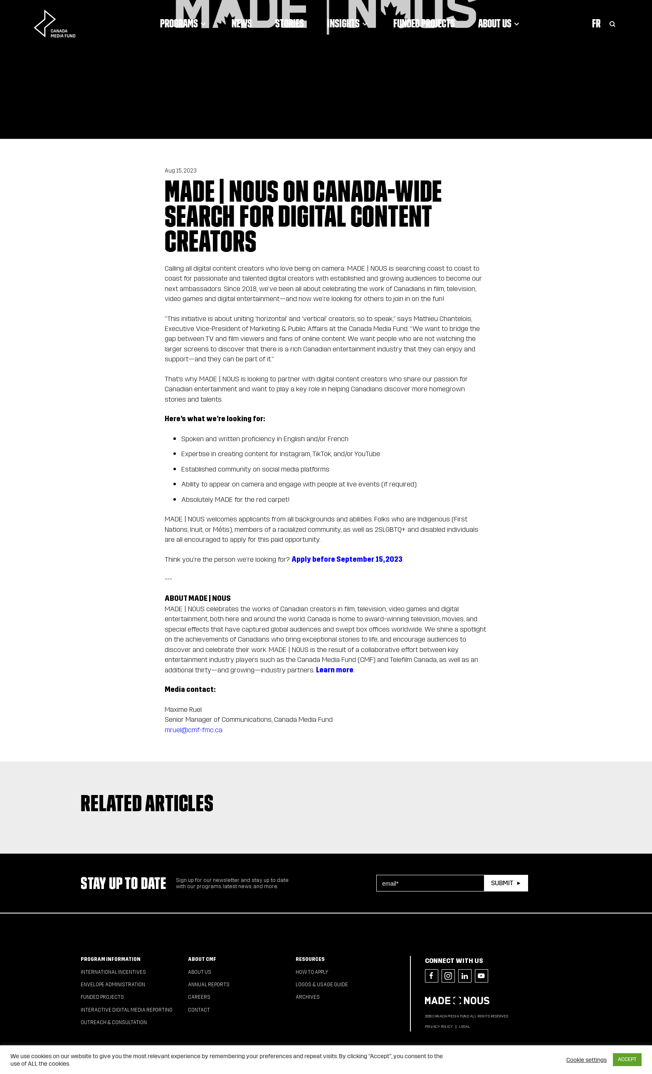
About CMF (202, 959)
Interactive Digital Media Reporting (127, 1010)
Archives (308, 997)
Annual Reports (209, 985)
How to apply (312, 972)
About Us (500, 23)
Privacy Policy (439, 1027)
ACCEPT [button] (627, 1059)
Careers (199, 997)
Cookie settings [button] (586, 1060)
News (242, 23)
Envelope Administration (113, 985)
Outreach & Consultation (114, 1022)
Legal (464, 1027)
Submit (502, 883)
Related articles (147, 803)
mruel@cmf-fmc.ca (193, 730)
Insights (348, 23)
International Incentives (113, 972)
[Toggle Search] (612, 23)
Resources (310, 959)
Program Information (111, 959)
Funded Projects (424, 23)
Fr (596, 23)
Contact (199, 1010)
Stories (289, 23)
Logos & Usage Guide (322, 985)
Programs (184, 23)
